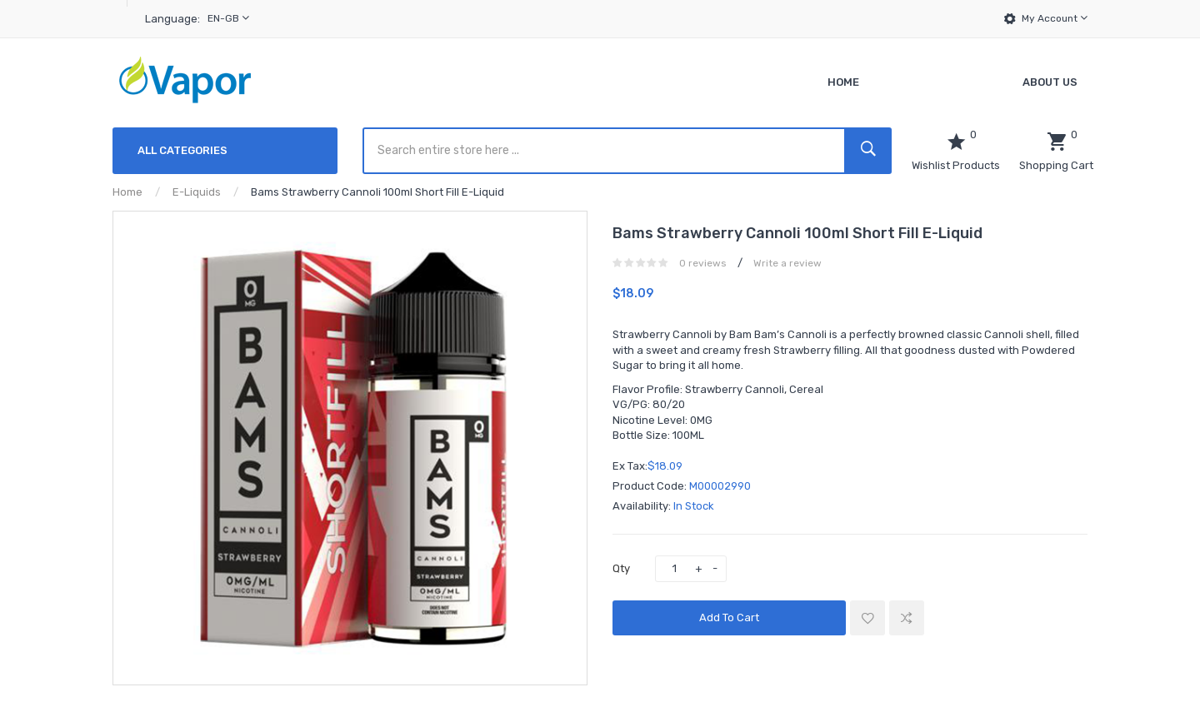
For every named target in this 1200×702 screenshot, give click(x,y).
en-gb (228, 18)
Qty (621, 568)
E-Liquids (196, 192)
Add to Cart (729, 617)
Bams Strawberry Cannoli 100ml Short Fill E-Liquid (377, 192)
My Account (1055, 18)
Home (127, 192)
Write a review (787, 263)
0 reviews (703, 263)
